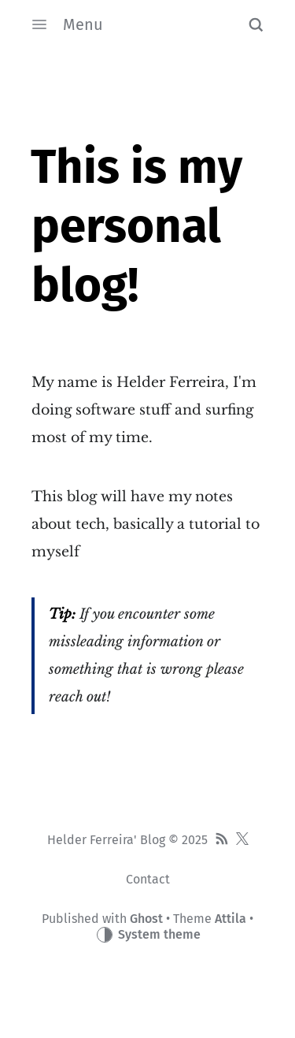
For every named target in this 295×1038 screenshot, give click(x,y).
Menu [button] (67, 24)
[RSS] (222, 840)
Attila (230, 918)
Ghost (146, 918)
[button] (256, 24)
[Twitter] (242, 840)
